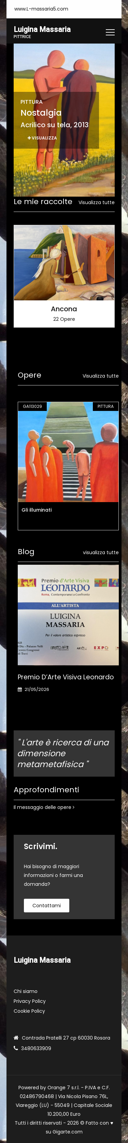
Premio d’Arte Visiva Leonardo (66, 677)
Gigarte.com (68, 1131)
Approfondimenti (46, 790)
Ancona (64, 308)
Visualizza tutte (97, 202)
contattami (46, 905)
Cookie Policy (29, 1011)
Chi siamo (26, 991)
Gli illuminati (37, 510)
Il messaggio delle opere (44, 807)
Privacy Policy (30, 1001)
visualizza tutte (101, 552)
